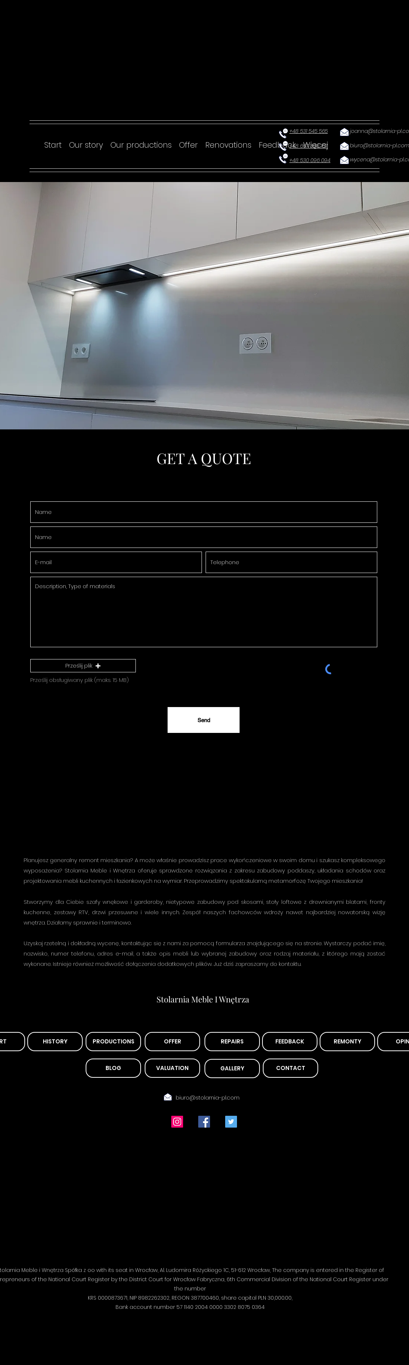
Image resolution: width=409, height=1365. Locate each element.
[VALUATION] (172, 1068)
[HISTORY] (55, 1041)
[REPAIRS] (232, 1041)
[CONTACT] (290, 1068)
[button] (83, 665)
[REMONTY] (347, 1041)
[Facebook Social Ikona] (204, 1122)
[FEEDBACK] (289, 1041)
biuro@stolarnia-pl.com (208, 1097)
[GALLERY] (232, 1068)
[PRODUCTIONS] (113, 1041)
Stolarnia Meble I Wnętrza (203, 999)
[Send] (204, 720)
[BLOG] (113, 1068)
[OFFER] (172, 1041)
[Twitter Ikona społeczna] (231, 1122)
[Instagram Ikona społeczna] (177, 1122)
